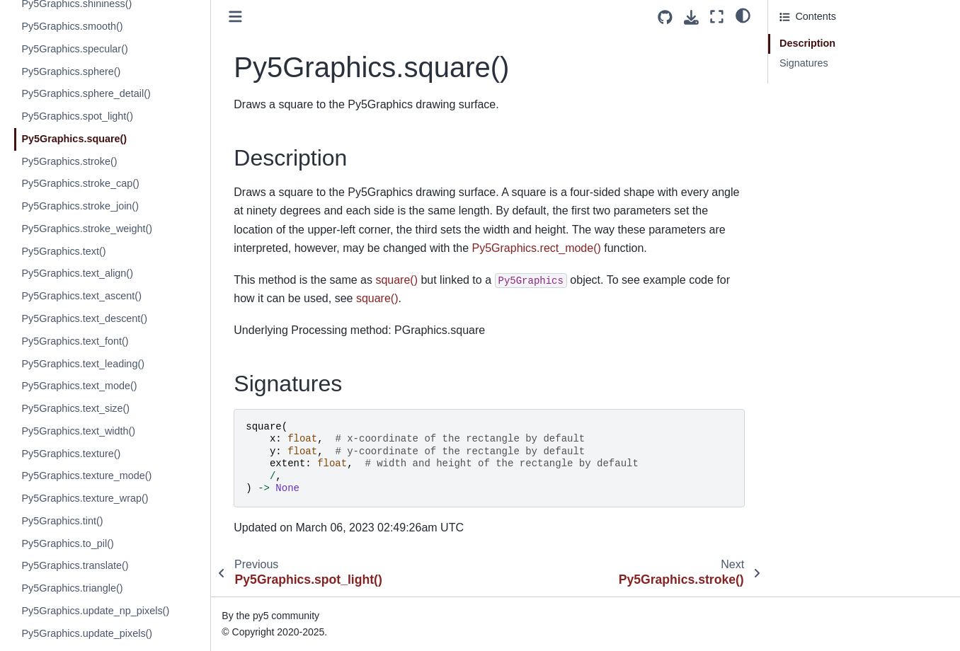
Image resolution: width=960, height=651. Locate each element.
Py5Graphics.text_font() (74, 341)
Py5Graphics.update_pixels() (86, 633)
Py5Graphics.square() (74, 138)
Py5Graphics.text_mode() (79, 385)
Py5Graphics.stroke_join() (80, 206)
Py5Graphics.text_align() (77, 273)
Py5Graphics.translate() (74, 565)
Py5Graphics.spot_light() (77, 116)
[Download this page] (691, 17)
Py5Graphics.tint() (62, 520)
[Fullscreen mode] (717, 16)
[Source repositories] (665, 17)
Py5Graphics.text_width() (78, 431)
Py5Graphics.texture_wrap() (84, 498)
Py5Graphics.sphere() (70, 71)
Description (807, 43)
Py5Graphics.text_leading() (82, 363)
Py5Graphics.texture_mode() (86, 475)
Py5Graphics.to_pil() (67, 543)
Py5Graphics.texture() (70, 453)
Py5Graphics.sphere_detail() (85, 93)
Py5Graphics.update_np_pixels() (95, 610)
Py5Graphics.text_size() (75, 408)
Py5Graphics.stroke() (69, 161)
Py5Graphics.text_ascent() (81, 295)
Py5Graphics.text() (63, 251)
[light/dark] (743, 15)
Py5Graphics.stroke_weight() (86, 228)
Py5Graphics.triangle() (71, 588)
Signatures (803, 63)
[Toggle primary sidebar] (235, 16)
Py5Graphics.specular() (74, 48)
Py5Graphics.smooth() (71, 26)
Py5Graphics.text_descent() (84, 318)
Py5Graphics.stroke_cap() (80, 183)
